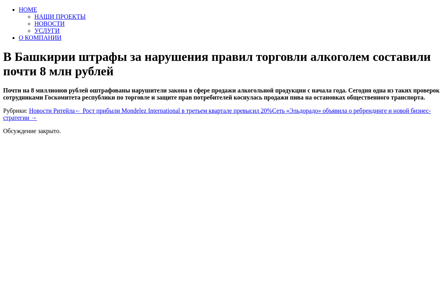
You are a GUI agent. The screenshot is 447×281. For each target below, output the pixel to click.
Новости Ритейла (52, 110)
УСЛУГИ (47, 30)
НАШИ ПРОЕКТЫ (60, 16)
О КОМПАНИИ (40, 37)
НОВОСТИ (49, 23)
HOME (28, 9)
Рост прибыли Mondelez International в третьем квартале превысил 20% (173, 110)
